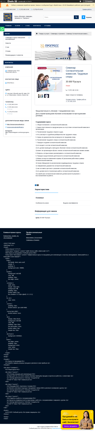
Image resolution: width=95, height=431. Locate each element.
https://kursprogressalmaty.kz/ (15, 124)
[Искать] (76, 17)
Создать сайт (21, 1)
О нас (27, 25)
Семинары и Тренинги (32, 240)
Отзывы (47, 25)
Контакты (37, 25)
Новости (8, 43)
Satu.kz (56, 426)
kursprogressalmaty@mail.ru (15, 127)
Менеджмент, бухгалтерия (34, 237)
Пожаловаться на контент (59, 428)
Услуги (17, 25)
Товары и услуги (44, 33)
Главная (8, 25)
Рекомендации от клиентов (14, 55)
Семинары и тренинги (58, 33)
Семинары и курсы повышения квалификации (15, 38)
